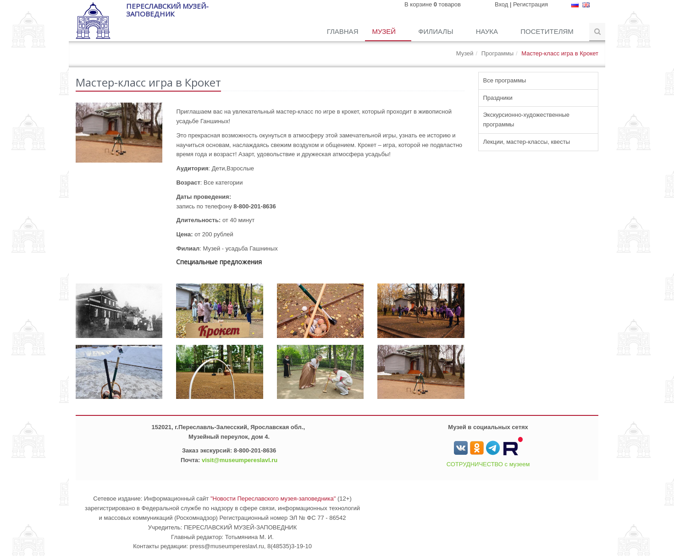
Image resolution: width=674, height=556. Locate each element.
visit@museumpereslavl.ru (239, 460)
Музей (385, 31)
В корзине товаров (432, 4)
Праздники (498, 97)
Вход (501, 4)
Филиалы (436, 31)
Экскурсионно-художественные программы (526, 119)
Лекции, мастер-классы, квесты (526, 141)
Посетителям (547, 31)
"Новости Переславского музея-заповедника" (273, 498)
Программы (497, 53)
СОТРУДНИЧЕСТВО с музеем (488, 464)
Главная (343, 31)
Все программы (504, 80)
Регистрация (530, 4)
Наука (488, 31)
